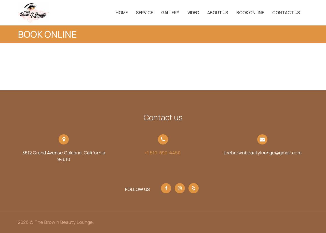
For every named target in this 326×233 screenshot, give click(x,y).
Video (193, 13)
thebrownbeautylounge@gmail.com (262, 153)
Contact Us (286, 13)
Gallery (170, 13)
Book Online (250, 13)
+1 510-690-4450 (162, 153)
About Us (217, 13)
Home (122, 13)
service (144, 13)
